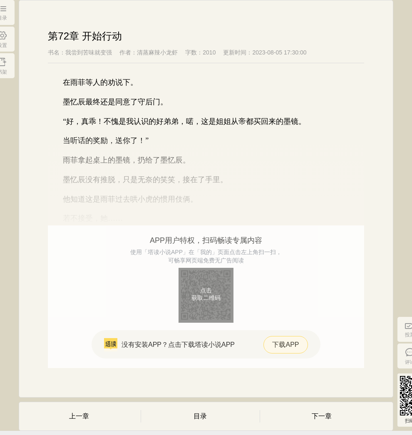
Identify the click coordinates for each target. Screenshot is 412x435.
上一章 (79, 416)
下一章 (322, 416)
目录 (200, 416)
